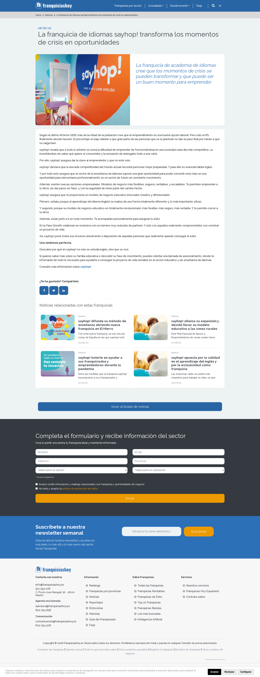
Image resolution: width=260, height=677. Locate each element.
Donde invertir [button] (179, 5)
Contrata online (194, 596)
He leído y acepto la (68, 488)
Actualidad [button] (155, 5)
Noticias (92, 596)
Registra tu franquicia (162, 649)
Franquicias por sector (128, 5)
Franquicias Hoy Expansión (201, 591)
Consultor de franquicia (50, 649)
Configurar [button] (245, 672)
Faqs (199, 5)
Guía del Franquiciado (101, 619)
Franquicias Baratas (148, 608)
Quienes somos (74, 649)
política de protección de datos (80, 488)
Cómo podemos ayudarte (133, 649)
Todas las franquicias (148, 585)
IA (220, 5)
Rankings (93, 585)
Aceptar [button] (214, 672)
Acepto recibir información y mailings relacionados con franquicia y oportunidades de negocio (91, 484)
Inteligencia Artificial (148, 619)
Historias (93, 613)
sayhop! (85, 266)
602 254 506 (43, 625)
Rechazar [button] (229, 672)
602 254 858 (43, 610)
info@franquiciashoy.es (49, 584)
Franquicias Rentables (149, 591)
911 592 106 (42, 588)
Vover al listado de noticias (130, 406)
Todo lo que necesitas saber (101, 649)
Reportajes (94, 602)
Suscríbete (198, 531)
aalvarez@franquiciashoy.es (52, 606)
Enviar (130, 498)
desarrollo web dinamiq (215, 659)
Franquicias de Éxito (148, 596)
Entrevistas (94, 608)
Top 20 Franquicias (147, 602)
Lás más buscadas (147, 613)
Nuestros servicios (196, 585)
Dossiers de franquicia (188, 649)
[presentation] (147, 545)
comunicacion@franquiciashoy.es (55, 621)
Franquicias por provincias (103, 591)
